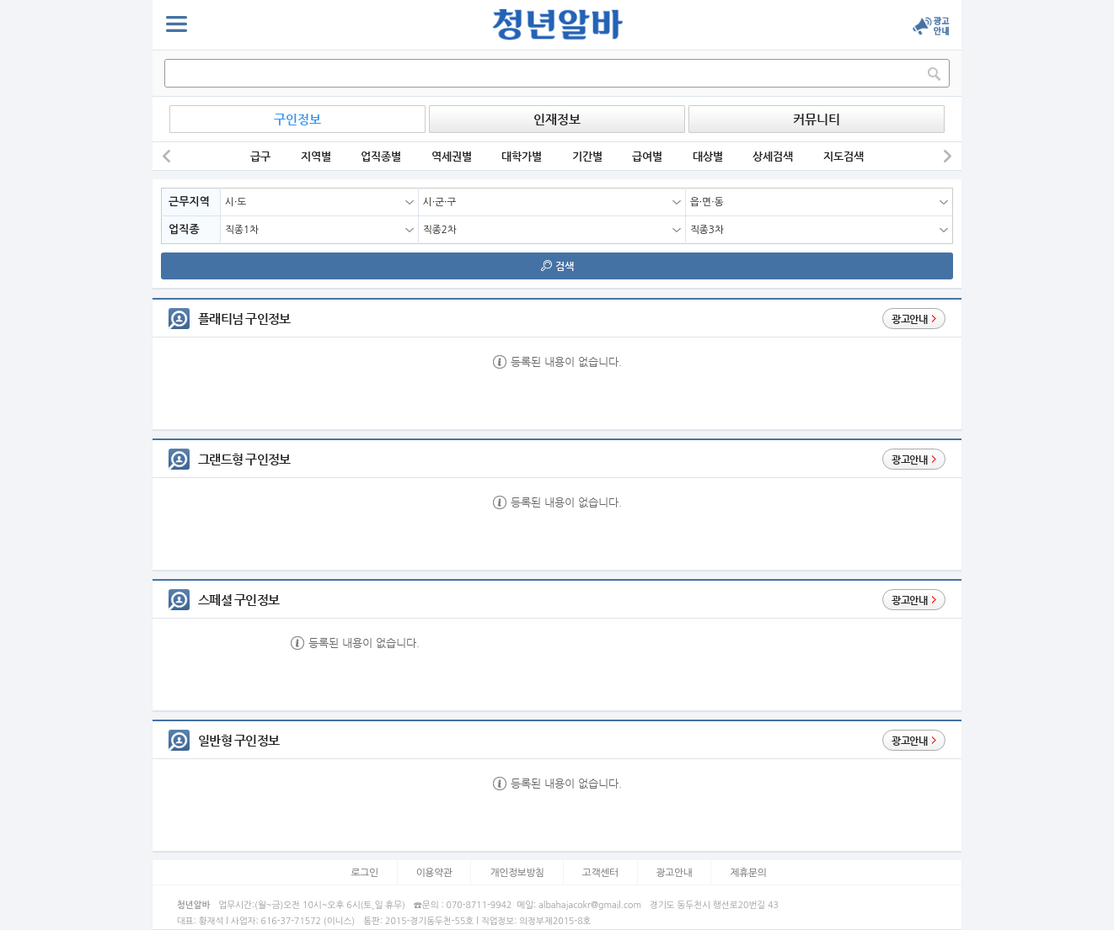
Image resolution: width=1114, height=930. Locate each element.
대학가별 (521, 156)
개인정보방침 (517, 873)
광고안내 (674, 873)
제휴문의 (748, 873)
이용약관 (434, 873)
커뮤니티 (816, 119)
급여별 (647, 156)
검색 (557, 266)
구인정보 (297, 119)
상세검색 (772, 156)
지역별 (316, 156)
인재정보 (557, 119)
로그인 (364, 873)
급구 (260, 156)
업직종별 (381, 156)
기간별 (587, 156)
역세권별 (451, 156)
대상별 (708, 156)
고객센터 (600, 873)
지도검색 (843, 156)
